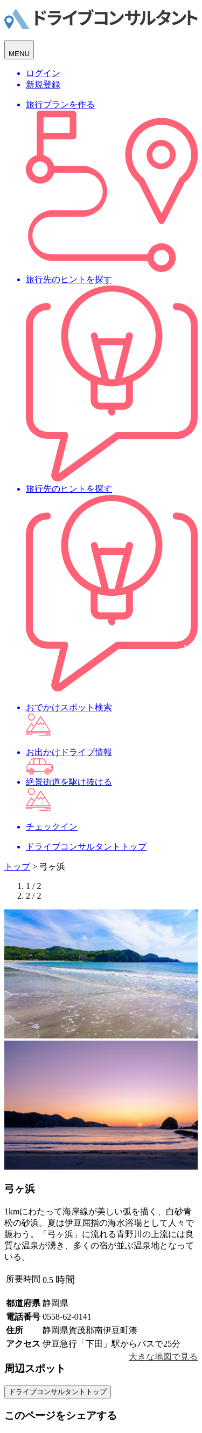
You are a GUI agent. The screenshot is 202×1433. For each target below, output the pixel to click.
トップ (17, 866)
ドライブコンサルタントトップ (58, 1392)
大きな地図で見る (163, 1356)
